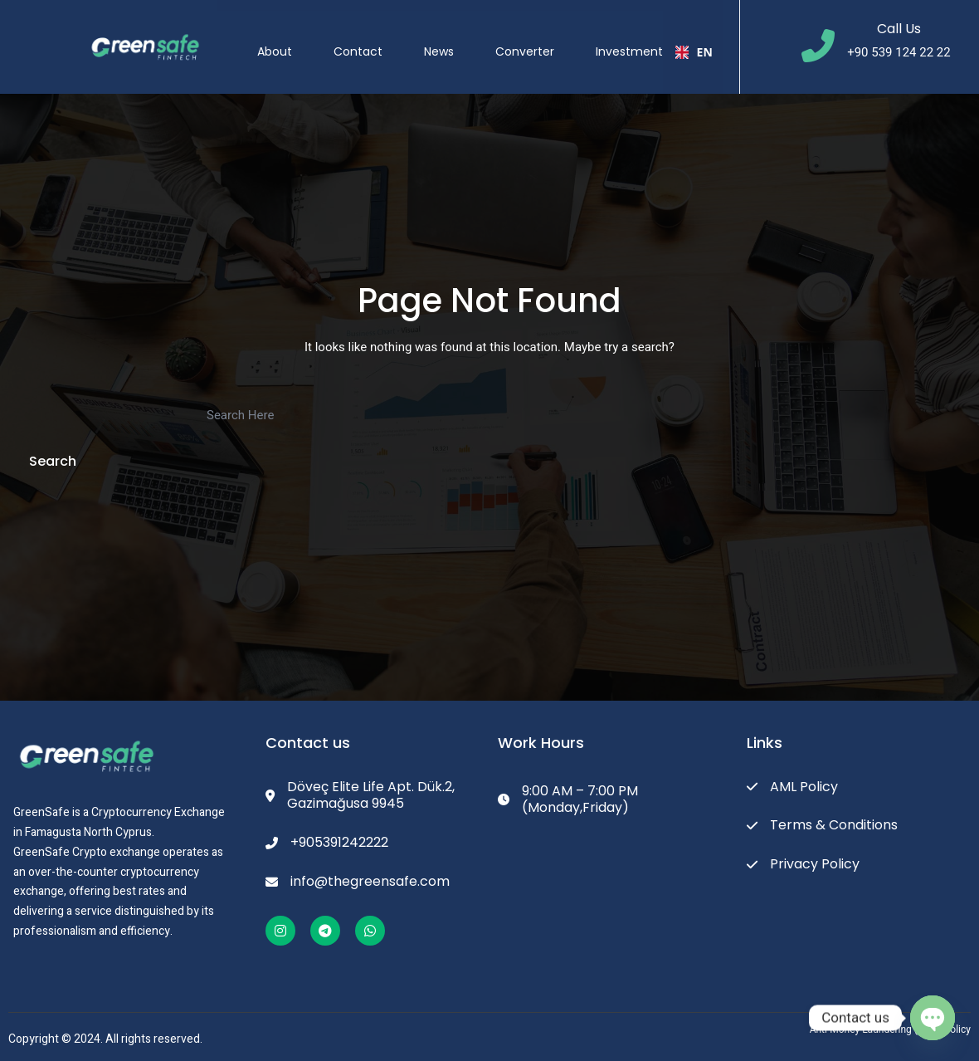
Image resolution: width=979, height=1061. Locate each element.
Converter (526, 40)
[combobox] (694, 41)
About (276, 40)
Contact (359, 40)
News (440, 40)
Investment (631, 40)
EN (693, 41)
